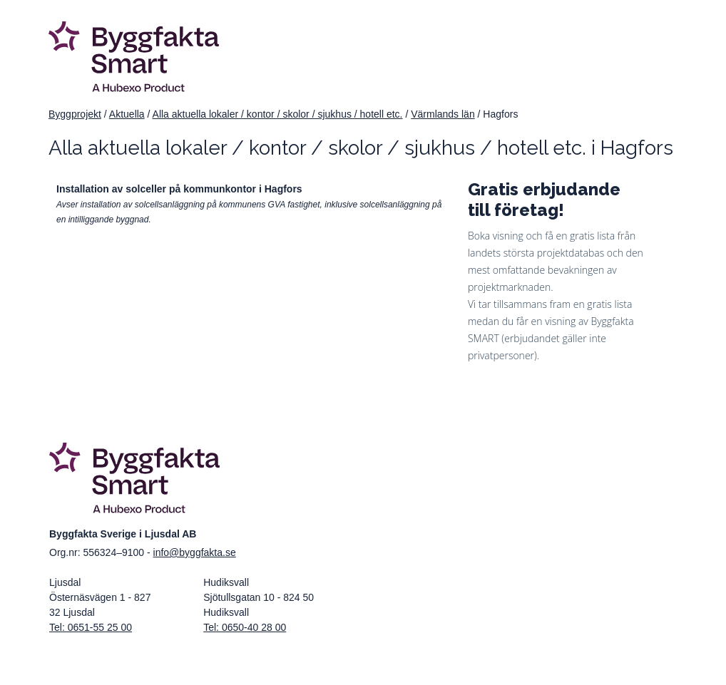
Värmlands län (443, 114)
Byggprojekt (74, 114)
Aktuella (127, 114)
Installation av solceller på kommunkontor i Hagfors (179, 189)
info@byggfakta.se (194, 552)
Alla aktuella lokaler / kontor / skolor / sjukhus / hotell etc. (278, 114)
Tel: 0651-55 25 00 (90, 627)
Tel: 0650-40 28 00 (244, 627)
